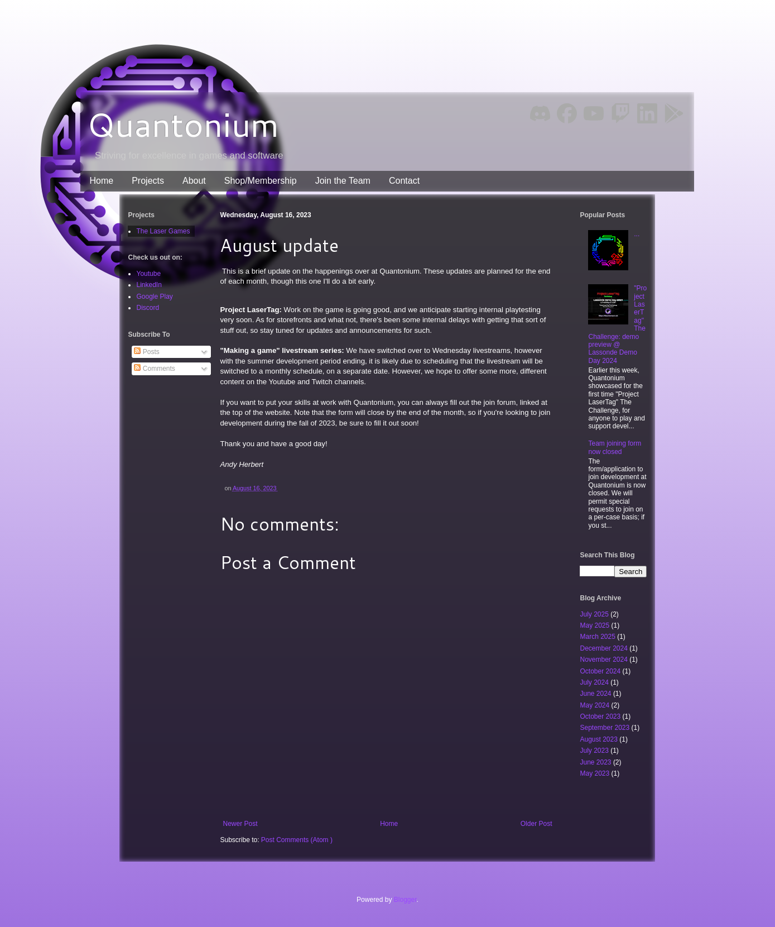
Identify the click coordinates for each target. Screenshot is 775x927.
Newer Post (240, 824)
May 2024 (595, 705)
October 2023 (601, 716)
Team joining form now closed (614, 447)
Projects (148, 180)
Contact (404, 180)
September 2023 (605, 728)
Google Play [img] (674, 113)
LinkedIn (148, 285)
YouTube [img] (594, 113)
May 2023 (595, 773)
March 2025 (598, 637)
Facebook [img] (567, 113)
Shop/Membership (260, 180)
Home (101, 180)
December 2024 (604, 648)
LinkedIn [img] (647, 113)
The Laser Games (163, 231)
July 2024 (595, 682)
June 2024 (596, 693)
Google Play (154, 296)
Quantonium (183, 123)
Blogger (405, 900)
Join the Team (342, 180)
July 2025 (595, 614)
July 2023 (595, 750)
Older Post (536, 824)
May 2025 (595, 625)
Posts (146, 352)
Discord (147, 308)
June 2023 (596, 762)
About (194, 180)
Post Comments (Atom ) (297, 840)
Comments (154, 368)
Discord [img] (540, 113)
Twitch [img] (620, 113)
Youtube (148, 274)
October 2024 (601, 671)
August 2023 (599, 739)
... (636, 234)
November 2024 (604, 659)
